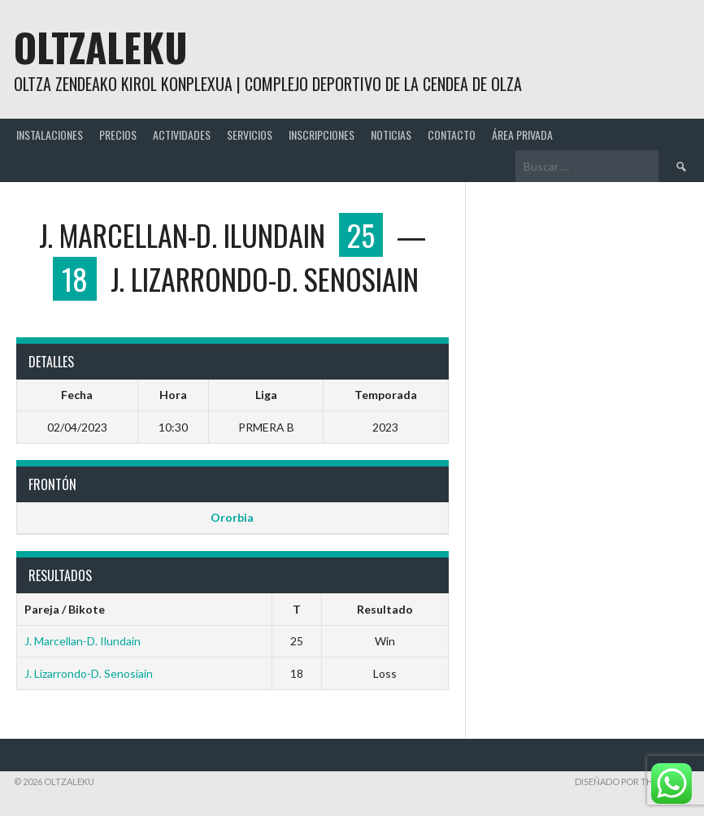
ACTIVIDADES (182, 134)
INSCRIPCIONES (321, 134)
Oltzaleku (101, 47)
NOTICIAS (391, 134)
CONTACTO (452, 134)
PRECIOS (118, 134)
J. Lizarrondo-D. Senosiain (88, 673)
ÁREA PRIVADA (522, 134)
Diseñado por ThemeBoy (632, 781)
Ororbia (232, 517)
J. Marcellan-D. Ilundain (82, 641)
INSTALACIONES (49, 134)
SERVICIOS (249, 134)
